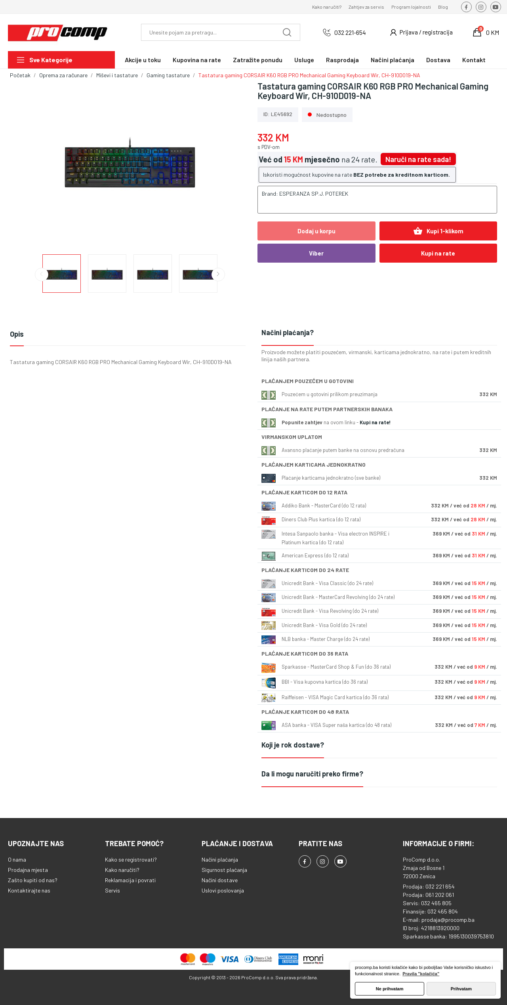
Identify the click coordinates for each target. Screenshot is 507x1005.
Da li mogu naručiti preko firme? (312, 773)
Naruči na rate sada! (418, 159)
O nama (17, 859)
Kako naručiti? (326, 7)
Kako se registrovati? (131, 859)
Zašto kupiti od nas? (32, 880)
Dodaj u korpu (316, 231)
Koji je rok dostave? (292, 744)
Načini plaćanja (220, 859)
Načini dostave (220, 880)
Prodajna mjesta (28, 869)
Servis (112, 890)
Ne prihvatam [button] (390, 988)
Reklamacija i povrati (130, 880)
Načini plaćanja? (287, 332)
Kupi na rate (438, 253)
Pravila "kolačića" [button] (420, 973)
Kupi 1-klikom (438, 231)
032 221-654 (350, 32)
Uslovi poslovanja (223, 890)
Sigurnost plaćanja (224, 869)
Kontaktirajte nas (29, 890)
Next (218, 274)
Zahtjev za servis (366, 7)
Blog (443, 7)
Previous (41, 274)
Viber (316, 253)
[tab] (379, 333)
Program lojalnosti (411, 7)
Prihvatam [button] (461, 988)
